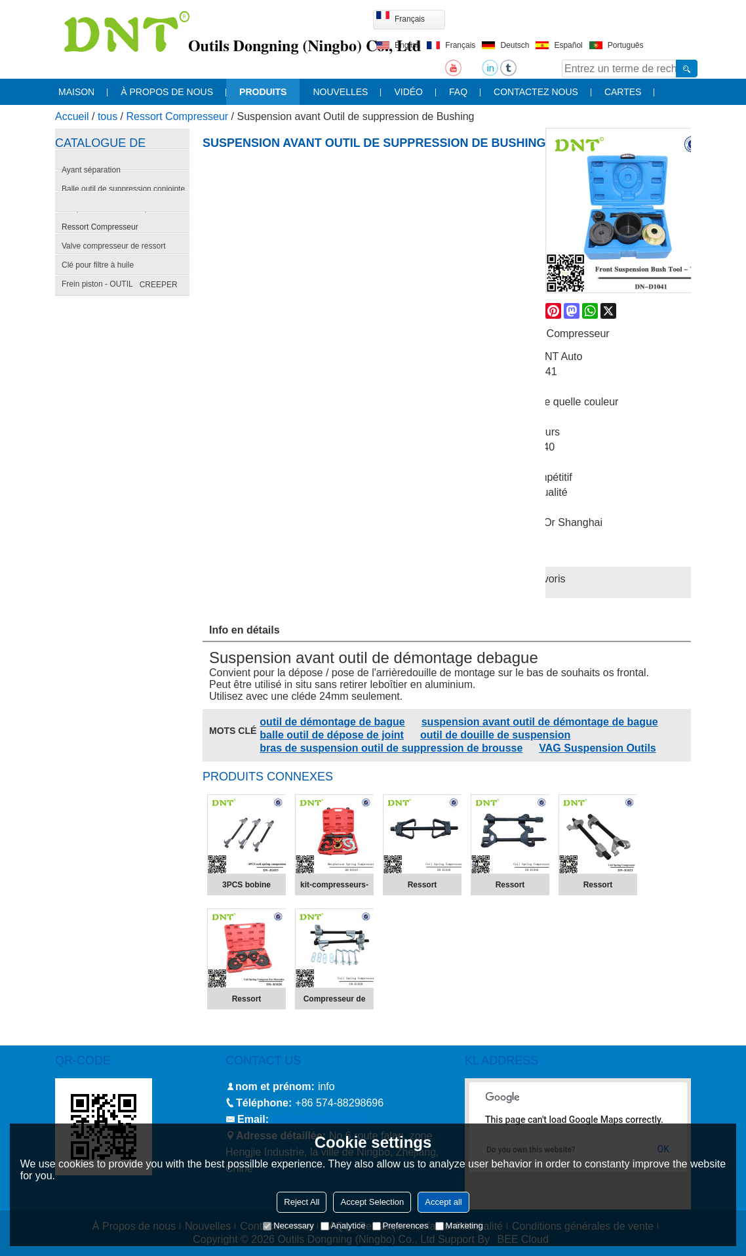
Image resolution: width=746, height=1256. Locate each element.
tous (107, 116)
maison (76, 92)
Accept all (443, 1202)
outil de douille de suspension (495, 734)
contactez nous (536, 92)
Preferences (400, 1225)
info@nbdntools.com (320, 1119)
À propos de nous (167, 92)
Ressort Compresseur (178, 116)
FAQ (458, 92)
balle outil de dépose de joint (332, 734)
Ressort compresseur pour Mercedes (246, 1001)
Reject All (301, 1202)
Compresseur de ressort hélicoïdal (334, 1001)
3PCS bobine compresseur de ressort (246, 887)
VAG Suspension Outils (597, 748)
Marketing (459, 1225)
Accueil (72, 116)
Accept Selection (372, 1202)
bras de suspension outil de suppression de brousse (391, 748)
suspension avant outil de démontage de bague (540, 721)
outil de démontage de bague (332, 721)
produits (262, 92)
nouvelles (340, 92)
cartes (623, 92)
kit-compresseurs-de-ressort (334, 887)
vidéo (408, 92)
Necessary (288, 1225)
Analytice (343, 1225)
